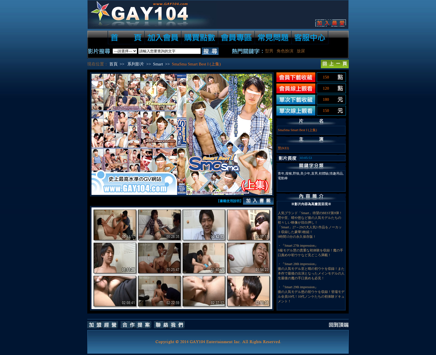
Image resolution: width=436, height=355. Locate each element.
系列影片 (135, 64)
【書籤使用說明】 (229, 201)
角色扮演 (285, 51)
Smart (158, 64)
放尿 (301, 51)
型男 (269, 51)
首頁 (113, 64)
